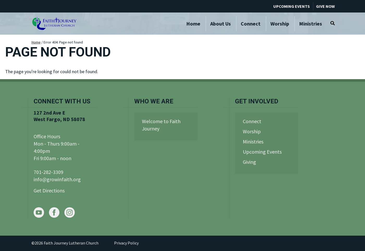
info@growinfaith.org (57, 179)
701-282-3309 (48, 172)
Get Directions (49, 190)
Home (193, 23)
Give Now (325, 6)
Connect (251, 23)
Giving (249, 162)
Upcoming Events (291, 6)
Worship (279, 23)
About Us (220, 23)
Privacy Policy (126, 243)
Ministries (310, 23)
